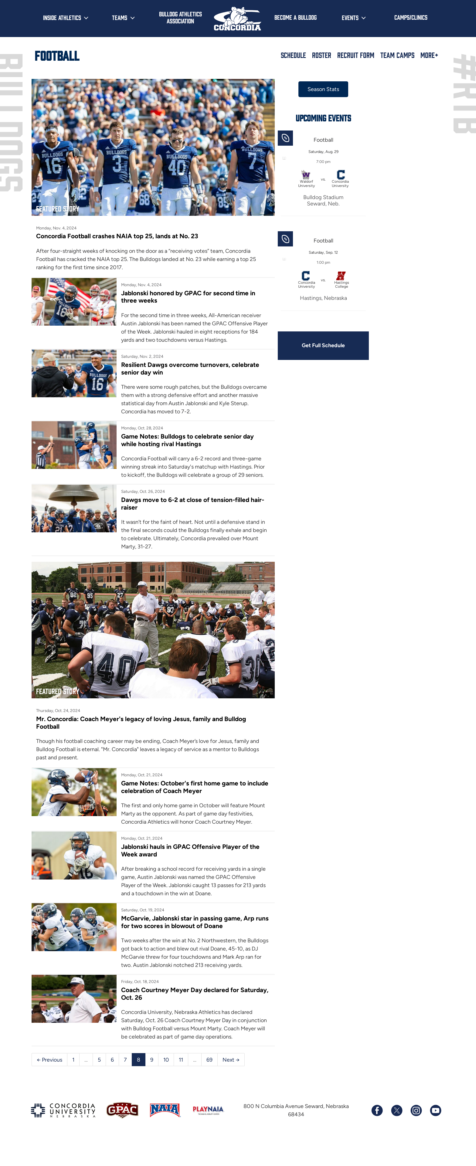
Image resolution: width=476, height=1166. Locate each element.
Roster (321, 55)
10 (166, 1084)
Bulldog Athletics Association (180, 17)
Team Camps (397, 55)
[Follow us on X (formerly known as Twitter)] (396, 1136)
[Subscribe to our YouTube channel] (435, 1136)
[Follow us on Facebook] (377, 1136)
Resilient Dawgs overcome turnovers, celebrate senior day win (171, 368)
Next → (231, 1084)
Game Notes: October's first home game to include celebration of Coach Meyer (179, 787)
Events (350, 17)
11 (181, 1084)
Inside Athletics (62, 17)
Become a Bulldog (295, 17)
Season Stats (307, 89)
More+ (429, 55)
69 (210, 1084)
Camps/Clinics (410, 17)
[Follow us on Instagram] (416, 1136)
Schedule (293, 55)
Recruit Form (355, 55)
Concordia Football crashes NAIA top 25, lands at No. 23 (117, 227)
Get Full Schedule (307, 346)
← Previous (49, 1084)
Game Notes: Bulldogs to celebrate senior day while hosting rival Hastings (183, 440)
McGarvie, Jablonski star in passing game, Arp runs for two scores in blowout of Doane (183, 930)
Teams (119, 17)
